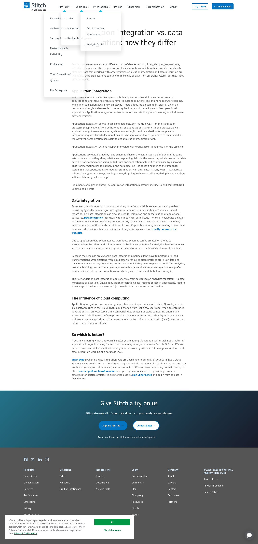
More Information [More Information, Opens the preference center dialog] (112, 530)
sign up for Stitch (142, 374)
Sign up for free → (113, 425)
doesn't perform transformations (97, 371)
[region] (69, 527)
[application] (249, 535)
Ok (112, 522)
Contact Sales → (146, 425)
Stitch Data (78, 359)
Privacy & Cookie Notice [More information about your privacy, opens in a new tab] (25, 533)
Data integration (93, 217)
